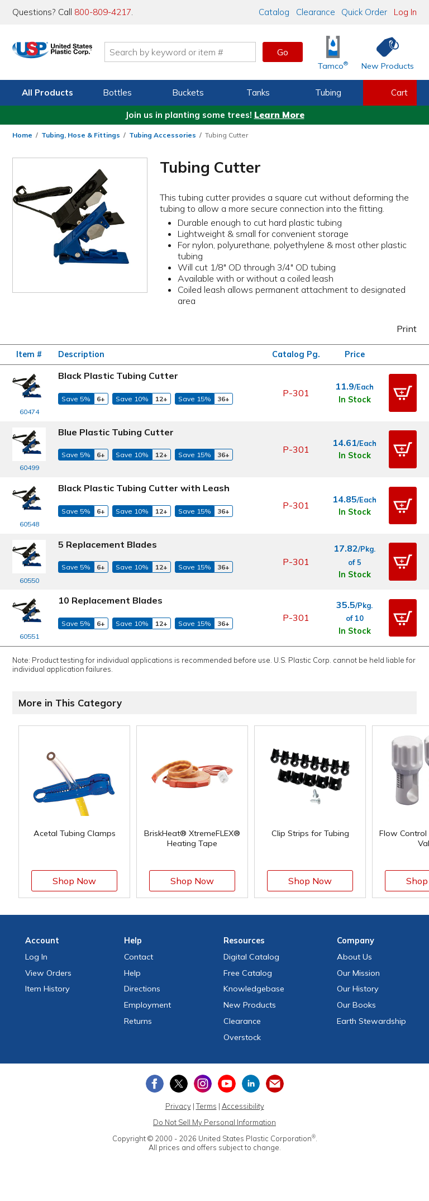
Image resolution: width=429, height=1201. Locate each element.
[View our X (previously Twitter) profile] (179, 1083)
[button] (403, 393)
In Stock (355, 400)
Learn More (279, 115)
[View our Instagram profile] (203, 1083)
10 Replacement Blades (110, 600)
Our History (358, 989)
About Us (354, 957)
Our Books (356, 1005)
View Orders (48, 973)
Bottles (117, 92)
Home (22, 135)
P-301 (296, 392)
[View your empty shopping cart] (390, 93)
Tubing (328, 92)
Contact (138, 957)
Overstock (242, 1037)
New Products (249, 1005)
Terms (206, 1106)
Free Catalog (247, 973)
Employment (147, 1005)
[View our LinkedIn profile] (251, 1083)
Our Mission (358, 973)
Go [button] (282, 52)
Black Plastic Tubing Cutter (118, 375)
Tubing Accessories (162, 135)
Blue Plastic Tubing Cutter (116, 432)
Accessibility (243, 1106)
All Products (47, 92)
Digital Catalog (251, 957)
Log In (405, 12)
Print (399, 328)
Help (132, 973)
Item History (47, 989)
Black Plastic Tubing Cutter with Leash (144, 487)
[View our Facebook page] (155, 1083)
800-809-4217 (102, 12)
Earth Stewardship (371, 1021)
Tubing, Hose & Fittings (80, 135)
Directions (142, 989)
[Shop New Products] (384, 52)
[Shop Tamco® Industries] (333, 52)
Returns (138, 1021)
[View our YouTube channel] (227, 1083)
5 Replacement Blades (107, 544)
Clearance (315, 12)
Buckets (188, 92)
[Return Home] (78, 54)
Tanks (258, 92)
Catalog (274, 12)
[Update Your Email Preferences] (275, 1083)
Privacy (178, 1106)
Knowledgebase (253, 989)
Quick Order (364, 12)
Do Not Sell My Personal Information (214, 1122)
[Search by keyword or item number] (206, 52)
